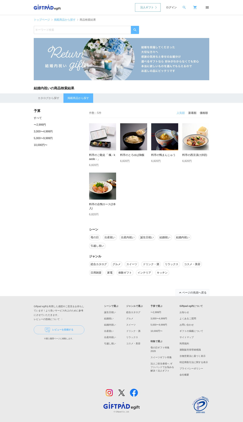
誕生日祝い (110, 312)
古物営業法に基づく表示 (193, 356)
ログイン (171, 7)
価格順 (204, 112)
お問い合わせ (187, 324)
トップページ (42, 19)
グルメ (129, 318)
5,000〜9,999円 (43, 138)
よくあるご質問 (188, 318)
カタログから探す (48, 98)
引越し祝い (110, 343)
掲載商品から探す (65, 19)
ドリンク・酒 (133, 331)
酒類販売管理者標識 (190, 349)
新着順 (192, 112)
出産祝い (109, 331)
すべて (38, 118)
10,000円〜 (40, 145)
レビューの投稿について (49, 319)
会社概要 (184, 374)
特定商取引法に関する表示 (194, 362)
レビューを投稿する (59, 329)
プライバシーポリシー (191, 368)
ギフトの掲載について (191, 331)
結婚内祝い (110, 324)
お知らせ (184, 312)
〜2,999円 (40, 124)
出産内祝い (110, 337)
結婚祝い (109, 318)
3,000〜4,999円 (43, 131)
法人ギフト (147, 7)
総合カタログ (133, 312)
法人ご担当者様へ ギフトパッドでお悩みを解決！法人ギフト (162, 367)
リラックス (132, 337)
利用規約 (184, 343)
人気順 (181, 112)
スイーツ (131, 324)
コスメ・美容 (133, 343)
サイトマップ (187, 337)
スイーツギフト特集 (161, 357)
